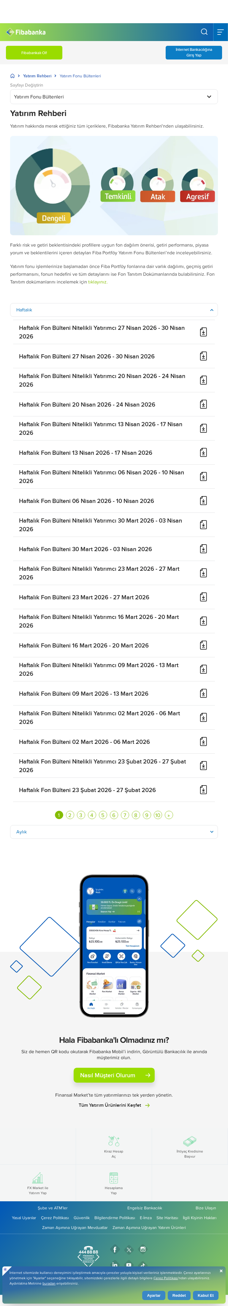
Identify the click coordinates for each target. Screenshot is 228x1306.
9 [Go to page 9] (146, 815)
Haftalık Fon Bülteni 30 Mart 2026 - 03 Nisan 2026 (85, 549)
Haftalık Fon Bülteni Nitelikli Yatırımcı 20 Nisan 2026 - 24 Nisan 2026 (102, 380)
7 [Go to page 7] (125, 815)
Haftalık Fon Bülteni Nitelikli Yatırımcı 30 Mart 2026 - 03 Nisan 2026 (100, 524)
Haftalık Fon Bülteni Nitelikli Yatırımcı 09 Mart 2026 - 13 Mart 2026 (98, 669)
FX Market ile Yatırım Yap (37, 1182)
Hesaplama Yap (114, 1182)
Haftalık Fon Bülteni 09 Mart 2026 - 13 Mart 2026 (83, 693)
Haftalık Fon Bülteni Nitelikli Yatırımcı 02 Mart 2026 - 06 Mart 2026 (99, 717)
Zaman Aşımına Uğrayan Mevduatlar (75, 1227)
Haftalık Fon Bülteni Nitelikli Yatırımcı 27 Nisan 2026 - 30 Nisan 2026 (102, 332)
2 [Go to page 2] (70, 815)
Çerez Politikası (55, 1218)
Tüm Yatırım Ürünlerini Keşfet (114, 1105)
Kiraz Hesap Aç (113, 1146)
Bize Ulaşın (206, 1208)
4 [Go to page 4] (91, 815)
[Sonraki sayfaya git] (169, 815)
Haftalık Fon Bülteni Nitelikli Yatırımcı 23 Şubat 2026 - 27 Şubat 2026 (102, 765)
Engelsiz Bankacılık (144, 1208)
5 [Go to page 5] (102, 815)
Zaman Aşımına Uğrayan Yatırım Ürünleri (149, 1227)
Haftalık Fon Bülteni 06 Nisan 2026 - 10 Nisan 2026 (86, 500)
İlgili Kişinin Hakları (199, 1218)
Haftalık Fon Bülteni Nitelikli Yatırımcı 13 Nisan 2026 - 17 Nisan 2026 (100, 428)
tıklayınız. (98, 281)
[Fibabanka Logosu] (25, 32)
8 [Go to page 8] (135, 815)
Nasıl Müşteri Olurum (115, 1075)
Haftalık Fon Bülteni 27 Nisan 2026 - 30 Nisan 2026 (87, 356)
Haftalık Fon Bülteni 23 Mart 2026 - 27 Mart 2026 (84, 597)
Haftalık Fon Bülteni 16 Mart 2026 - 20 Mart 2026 (84, 645)
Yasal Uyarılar (24, 1218)
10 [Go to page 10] (157, 815)
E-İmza (146, 1218)
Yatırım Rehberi (37, 76)
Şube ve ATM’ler (53, 1208)
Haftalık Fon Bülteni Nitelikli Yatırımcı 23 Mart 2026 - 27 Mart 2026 (99, 572)
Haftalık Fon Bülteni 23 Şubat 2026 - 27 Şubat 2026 (87, 790)
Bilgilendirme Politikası (114, 1218)
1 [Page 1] (59, 815)
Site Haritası (167, 1218)
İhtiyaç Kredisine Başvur (190, 1146)
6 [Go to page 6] (113, 815)
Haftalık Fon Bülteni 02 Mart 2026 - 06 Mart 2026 (84, 741)
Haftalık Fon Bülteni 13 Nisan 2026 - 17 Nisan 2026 (85, 452)
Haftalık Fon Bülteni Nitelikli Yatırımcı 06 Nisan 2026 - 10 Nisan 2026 (101, 476)
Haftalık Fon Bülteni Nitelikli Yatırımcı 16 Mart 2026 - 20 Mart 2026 (99, 621)
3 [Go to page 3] (80, 815)
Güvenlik (82, 1218)
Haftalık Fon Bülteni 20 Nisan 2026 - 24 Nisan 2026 (87, 404)
